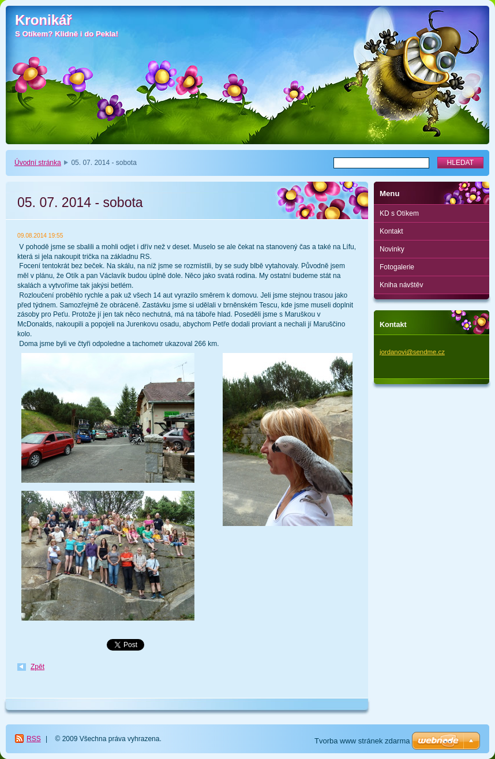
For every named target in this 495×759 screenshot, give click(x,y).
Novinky (392, 249)
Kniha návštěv (401, 285)
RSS (34, 739)
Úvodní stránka (37, 163)
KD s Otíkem (399, 213)
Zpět (37, 667)
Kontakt (391, 231)
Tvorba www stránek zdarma (362, 741)
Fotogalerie (397, 267)
